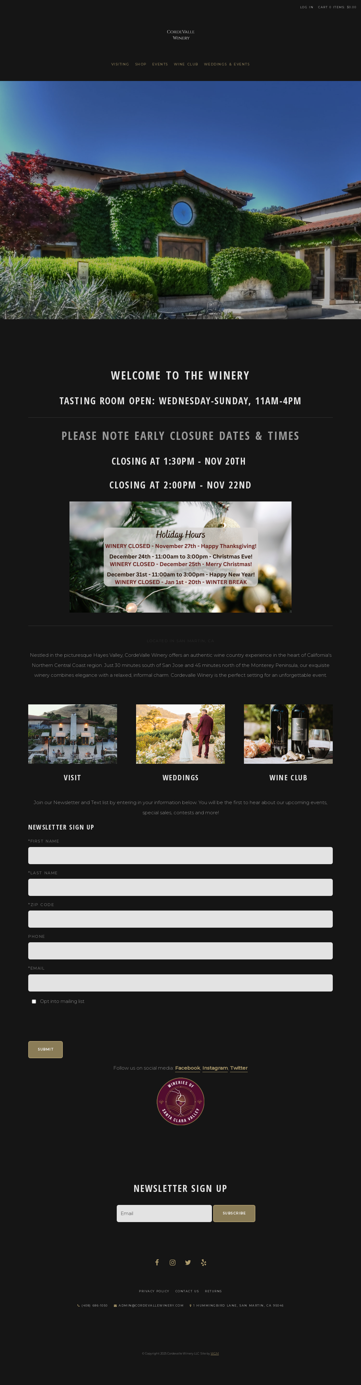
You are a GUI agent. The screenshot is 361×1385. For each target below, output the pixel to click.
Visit (73, 777)
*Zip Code (41, 904)
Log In (307, 7)
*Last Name (43, 873)
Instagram (215, 1068)
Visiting (120, 64)
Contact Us (187, 1291)
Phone (36, 936)
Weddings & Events (227, 64)
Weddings (180, 777)
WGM (215, 1353)
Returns (213, 1291)
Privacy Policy (154, 1291)
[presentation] (76, 1018)
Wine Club (186, 64)
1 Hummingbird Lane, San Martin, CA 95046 (237, 1305)
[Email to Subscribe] (164, 1213)
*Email (36, 968)
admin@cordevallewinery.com (149, 1305)
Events (160, 64)
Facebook (187, 1068)
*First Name (43, 841)
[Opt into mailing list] (34, 1001)
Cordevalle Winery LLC (180, 33)
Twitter (239, 1068)
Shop (141, 64)
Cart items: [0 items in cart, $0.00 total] (337, 7)
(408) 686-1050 (92, 1305)
